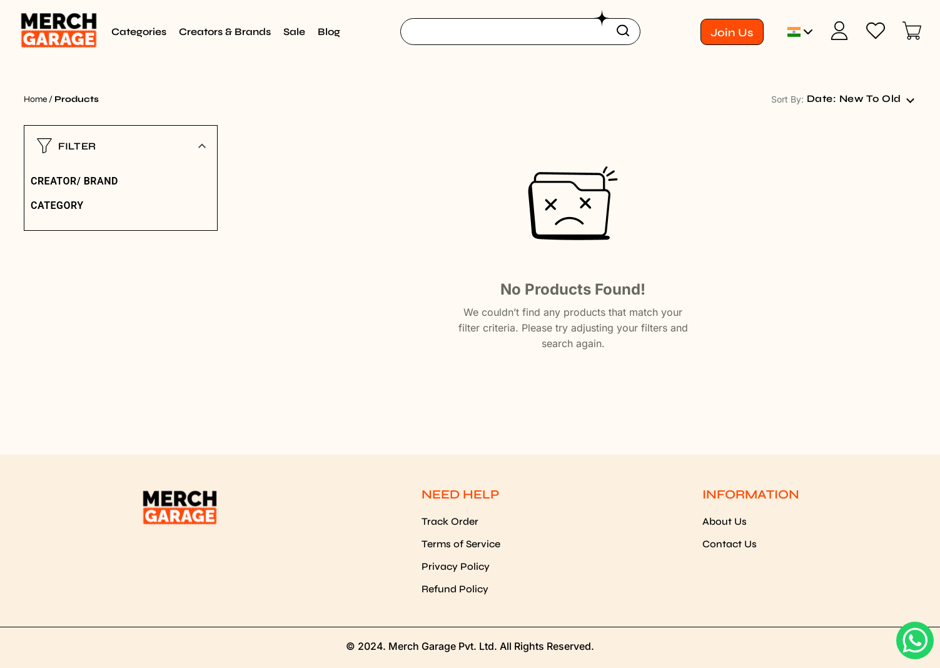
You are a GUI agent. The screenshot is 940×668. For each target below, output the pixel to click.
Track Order (450, 521)
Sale (294, 32)
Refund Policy (455, 589)
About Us (724, 521)
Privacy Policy (456, 566)
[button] (120, 146)
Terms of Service (461, 544)
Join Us (731, 32)
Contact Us (729, 544)
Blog (329, 32)
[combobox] (860, 98)
